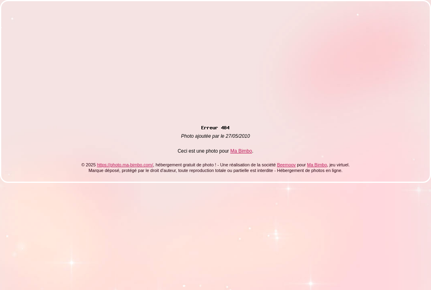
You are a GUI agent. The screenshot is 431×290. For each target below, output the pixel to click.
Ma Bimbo (241, 151)
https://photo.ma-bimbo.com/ (125, 164)
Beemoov (286, 164)
